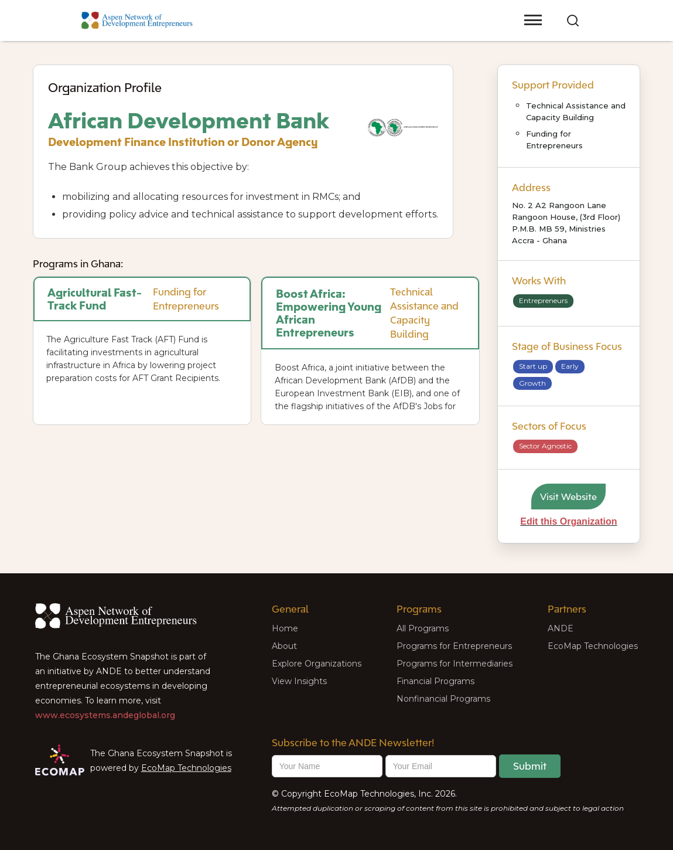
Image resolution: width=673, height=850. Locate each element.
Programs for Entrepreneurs (454, 646)
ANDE (560, 628)
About (284, 646)
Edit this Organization (568, 521)
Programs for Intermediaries (455, 663)
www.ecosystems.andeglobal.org (105, 715)
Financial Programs (435, 681)
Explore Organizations (316, 663)
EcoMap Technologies (186, 768)
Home (285, 628)
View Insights (299, 681)
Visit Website (568, 496)
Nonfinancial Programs (443, 698)
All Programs (423, 628)
